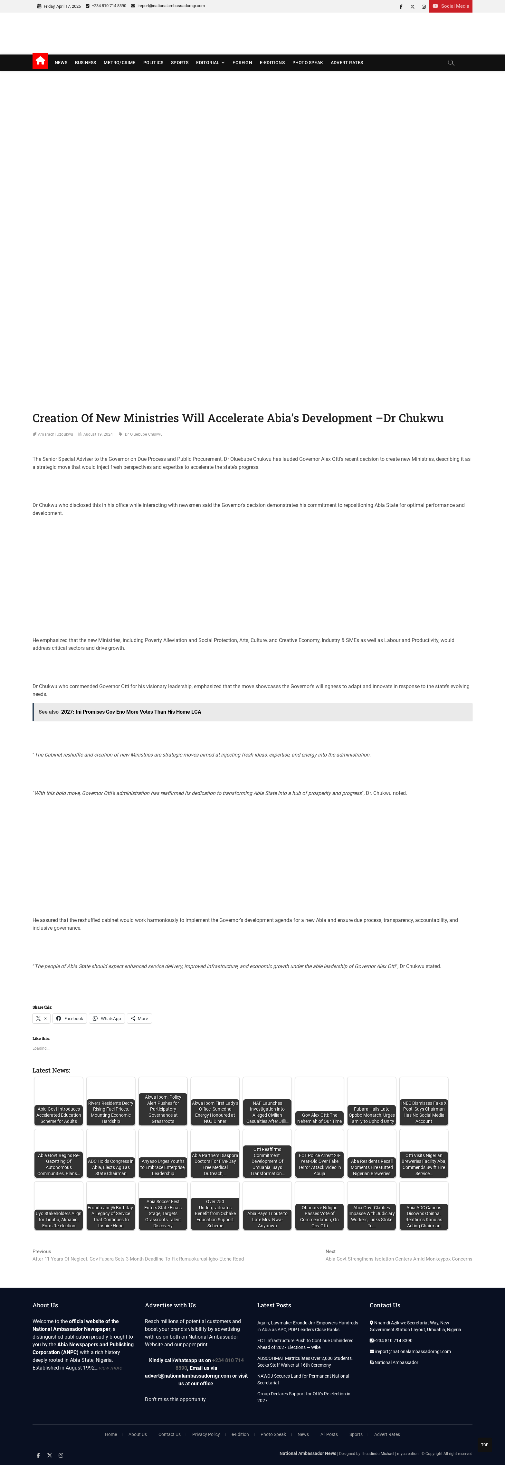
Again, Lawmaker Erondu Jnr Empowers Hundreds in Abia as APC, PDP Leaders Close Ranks (307, 1326)
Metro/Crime (119, 62)
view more (110, 1368)
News (61, 62)
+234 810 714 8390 (106, 5)
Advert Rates (347, 62)
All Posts (329, 1434)
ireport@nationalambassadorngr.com (168, 5)
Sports (179, 62)
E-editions (272, 62)
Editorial (207, 62)
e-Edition (240, 1434)
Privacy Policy (206, 1434)
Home (111, 1434)
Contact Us (169, 1434)
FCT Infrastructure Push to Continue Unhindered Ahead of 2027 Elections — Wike (305, 1344)
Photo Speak (307, 62)
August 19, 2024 (98, 434)
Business (85, 62)
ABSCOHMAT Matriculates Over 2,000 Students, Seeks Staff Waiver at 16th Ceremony (305, 1362)
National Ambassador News (308, 1453)
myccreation (408, 1453)
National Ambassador (394, 1362)
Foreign (242, 62)
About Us (138, 1434)
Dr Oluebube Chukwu (144, 434)
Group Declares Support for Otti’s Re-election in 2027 (303, 1397)
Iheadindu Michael (378, 1453)
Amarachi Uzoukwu (55, 434)
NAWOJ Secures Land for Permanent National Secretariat (303, 1379)
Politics (153, 62)
